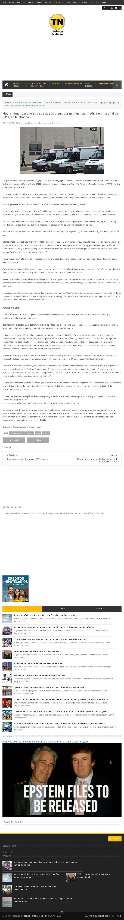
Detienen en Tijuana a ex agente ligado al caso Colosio (39, 675)
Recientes (18, 84)
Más (89, 84)
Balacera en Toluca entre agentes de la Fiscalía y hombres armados (45, 615)
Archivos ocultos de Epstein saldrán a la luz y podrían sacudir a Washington (45, 741)
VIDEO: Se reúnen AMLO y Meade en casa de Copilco (37, 651)
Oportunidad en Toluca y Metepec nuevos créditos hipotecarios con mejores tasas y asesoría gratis (61, 711)
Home (6, 102)
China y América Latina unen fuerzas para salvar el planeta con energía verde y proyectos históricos (61, 699)
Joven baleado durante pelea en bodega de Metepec (38, 663)
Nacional (48, 2)
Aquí (119, 916)
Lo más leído (22, 609)
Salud (47, 102)
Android (76, 2)
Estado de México (37, 84)
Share (37, 440)
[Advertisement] (36, 58)
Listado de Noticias (109, 83)
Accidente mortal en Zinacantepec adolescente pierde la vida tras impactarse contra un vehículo (59, 723)
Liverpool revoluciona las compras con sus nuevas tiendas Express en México (50, 687)
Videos (104, 2)
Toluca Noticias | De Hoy (35, 916)
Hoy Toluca (21, 2)
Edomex (39, 2)
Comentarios (101, 609)
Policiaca (31, 2)
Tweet (14, 440)
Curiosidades (94, 2)
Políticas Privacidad (99, 916)
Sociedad (57, 102)
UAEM (68, 2)
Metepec (11, 2)
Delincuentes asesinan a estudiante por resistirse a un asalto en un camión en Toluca (54, 627)
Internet (84, 2)
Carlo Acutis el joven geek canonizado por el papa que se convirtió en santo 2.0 (51, 639)
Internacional (59, 2)
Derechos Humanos (21, 102)
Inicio (4, 2)
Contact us (115, 839)
